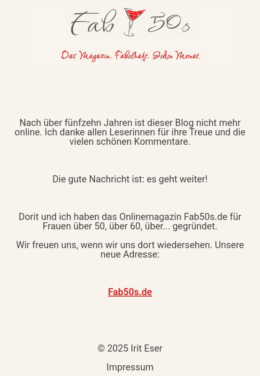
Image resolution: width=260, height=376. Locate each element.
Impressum (130, 367)
